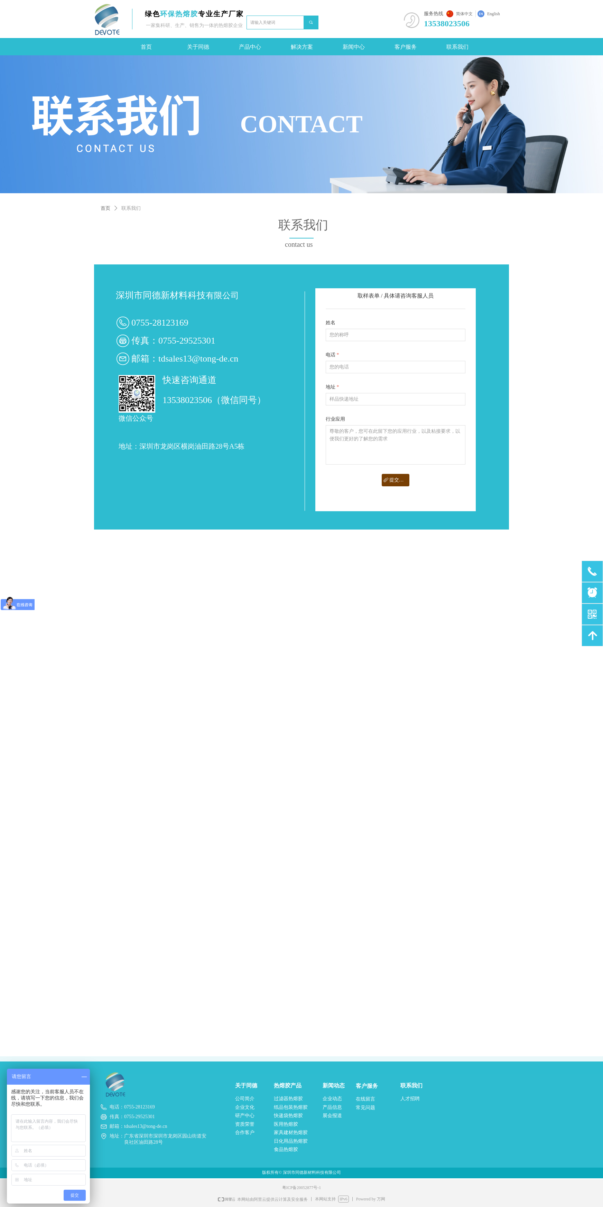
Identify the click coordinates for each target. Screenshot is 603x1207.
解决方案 (302, 47)
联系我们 (457, 47)
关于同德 (198, 47)
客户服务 (406, 47)
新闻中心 (354, 47)
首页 (146, 47)
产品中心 (250, 47)
